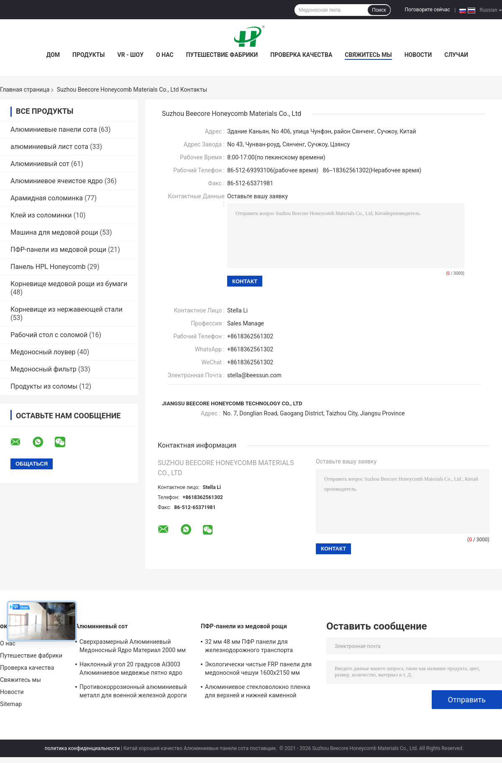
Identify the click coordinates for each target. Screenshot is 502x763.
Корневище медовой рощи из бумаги (69, 284)
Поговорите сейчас (427, 10)
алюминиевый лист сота (49, 147)
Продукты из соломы (43, 386)
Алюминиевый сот (39, 164)
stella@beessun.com (254, 375)
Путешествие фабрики (222, 54)
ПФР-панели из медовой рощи (58, 249)
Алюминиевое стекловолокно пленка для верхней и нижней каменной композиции (257, 692)
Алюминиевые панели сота (53, 129)
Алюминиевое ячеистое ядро (56, 181)
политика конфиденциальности (82, 748)
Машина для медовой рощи (54, 232)
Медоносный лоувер (42, 352)
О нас (165, 54)
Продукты (88, 54)
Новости (418, 54)
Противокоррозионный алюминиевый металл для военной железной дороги (133, 691)
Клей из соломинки (41, 215)
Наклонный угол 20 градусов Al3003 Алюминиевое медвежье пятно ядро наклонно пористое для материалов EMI (135, 670)
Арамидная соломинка (46, 198)
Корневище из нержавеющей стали (66, 309)
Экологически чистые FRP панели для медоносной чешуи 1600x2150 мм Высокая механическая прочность (258, 670)
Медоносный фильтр (43, 369)
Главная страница (24, 89)
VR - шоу (131, 54)
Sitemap (11, 704)
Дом (53, 54)
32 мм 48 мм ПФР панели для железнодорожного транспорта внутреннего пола (249, 647)
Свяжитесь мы (368, 54)
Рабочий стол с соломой (48, 335)
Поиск (379, 10)
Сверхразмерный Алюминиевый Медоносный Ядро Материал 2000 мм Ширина (132, 647)
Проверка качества (301, 54)
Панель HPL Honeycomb (48, 267)
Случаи (456, 54)
